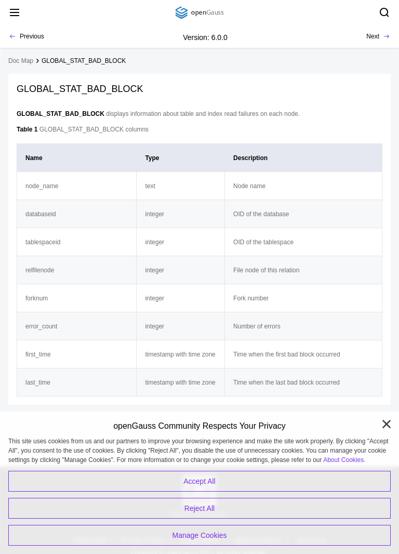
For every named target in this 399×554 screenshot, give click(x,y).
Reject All (199, 508)
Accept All (199, 481)
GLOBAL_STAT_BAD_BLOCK (84, 60)
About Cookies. (344, 460)
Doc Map (20, 60)
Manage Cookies (199, 535)
